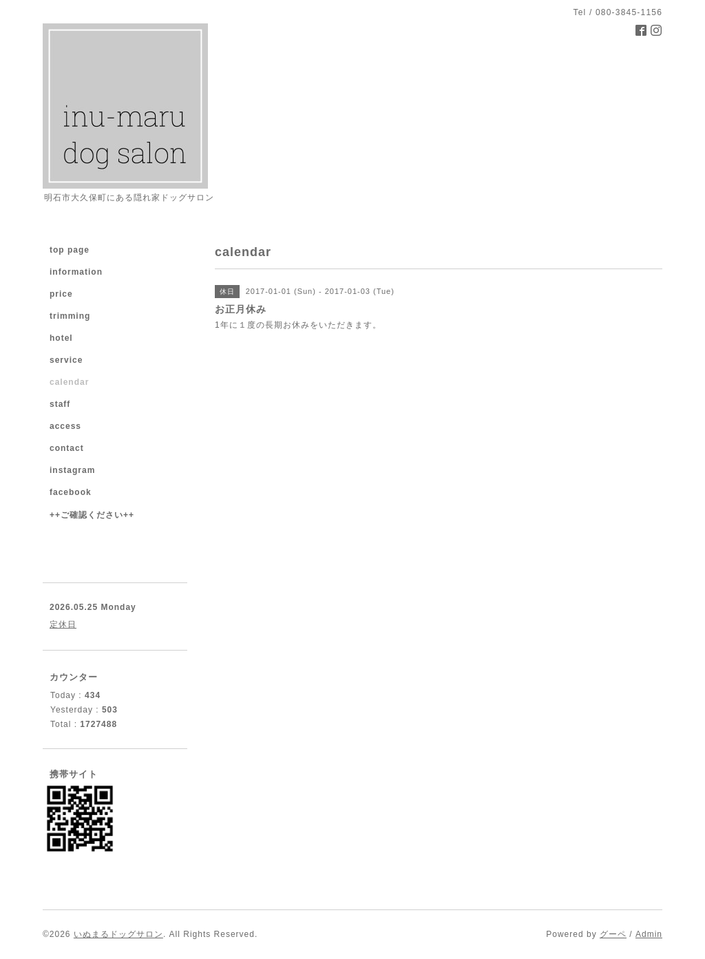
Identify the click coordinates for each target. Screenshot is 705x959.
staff (60, 404)
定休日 (63, 624)
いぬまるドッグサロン (118, 934)
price (61, 294)
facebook (71, 492)
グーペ (613, 934)
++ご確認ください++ (92, 515)
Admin (648, 934)
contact (67, 448)
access (65, 426)
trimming (70, 316)
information (76, 272)
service (66, 360)
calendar (69, 382)
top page (70, 250)
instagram (72, 470)
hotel (61, 338)
